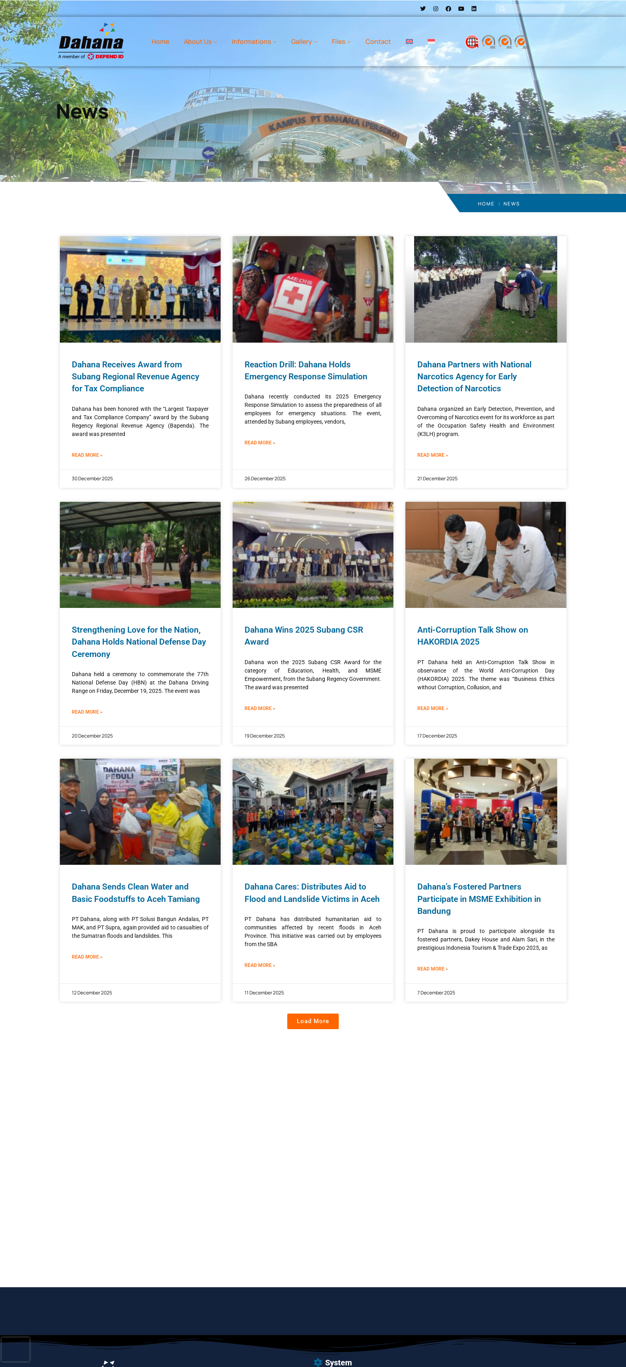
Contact (378, 41)
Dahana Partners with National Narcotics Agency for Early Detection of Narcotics (474, 377)
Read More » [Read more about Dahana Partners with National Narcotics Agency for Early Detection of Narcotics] (432, 455)
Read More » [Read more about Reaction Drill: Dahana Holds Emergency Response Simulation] (260, 443)
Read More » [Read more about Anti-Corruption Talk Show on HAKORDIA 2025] (432, 708)
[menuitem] (409, 41)
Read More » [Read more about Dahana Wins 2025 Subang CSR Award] (260, 708)
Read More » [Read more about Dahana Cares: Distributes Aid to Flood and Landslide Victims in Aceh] (260, 965)
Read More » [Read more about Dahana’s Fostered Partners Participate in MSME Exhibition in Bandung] (432, 969)
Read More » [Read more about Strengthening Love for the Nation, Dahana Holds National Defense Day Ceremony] (87, 712)
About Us (197, 41)
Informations (251, 41)
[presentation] (16, 1349)
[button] (313, 1021)
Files (338, 41)
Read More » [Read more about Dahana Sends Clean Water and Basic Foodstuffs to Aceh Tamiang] (87, 957)
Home (160, 41)
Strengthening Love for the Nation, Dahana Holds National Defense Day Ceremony (139, 642)
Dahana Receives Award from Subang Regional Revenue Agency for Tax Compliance (135, 377)
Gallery (301, 41)
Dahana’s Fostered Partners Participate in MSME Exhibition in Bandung (479, 899)
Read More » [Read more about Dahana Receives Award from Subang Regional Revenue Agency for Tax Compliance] (87, 455)
